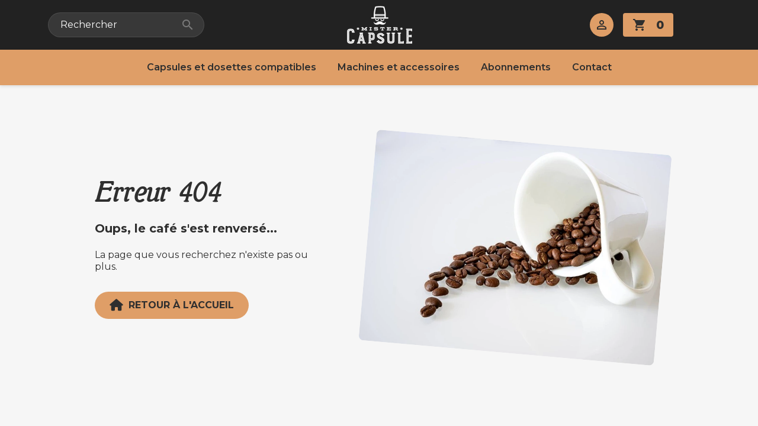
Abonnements (516, 67)
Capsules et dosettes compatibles (231, 67)
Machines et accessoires (399, 67)
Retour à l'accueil (172, 305)
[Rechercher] (126, 24)
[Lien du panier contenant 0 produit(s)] (648, 25)
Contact (592, 67)
